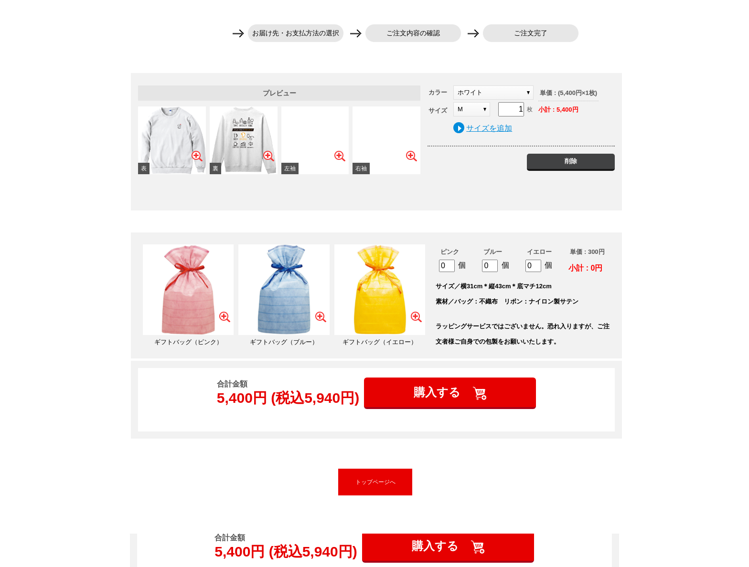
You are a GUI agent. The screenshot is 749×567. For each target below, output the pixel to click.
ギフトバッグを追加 (376, 221)
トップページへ (375, 482)
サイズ (437, 110)
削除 (571, 161)
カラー (437, 92)
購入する (439, 392)
